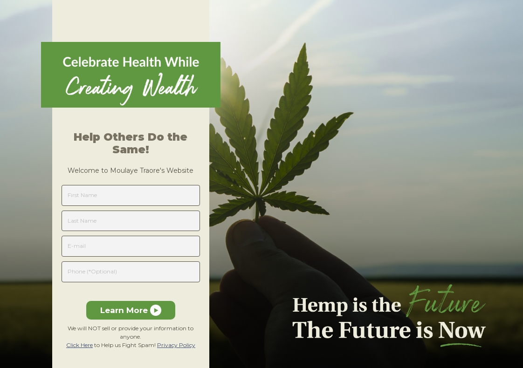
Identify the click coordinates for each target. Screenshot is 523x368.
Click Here (79, 344)
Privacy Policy (176, 344)
